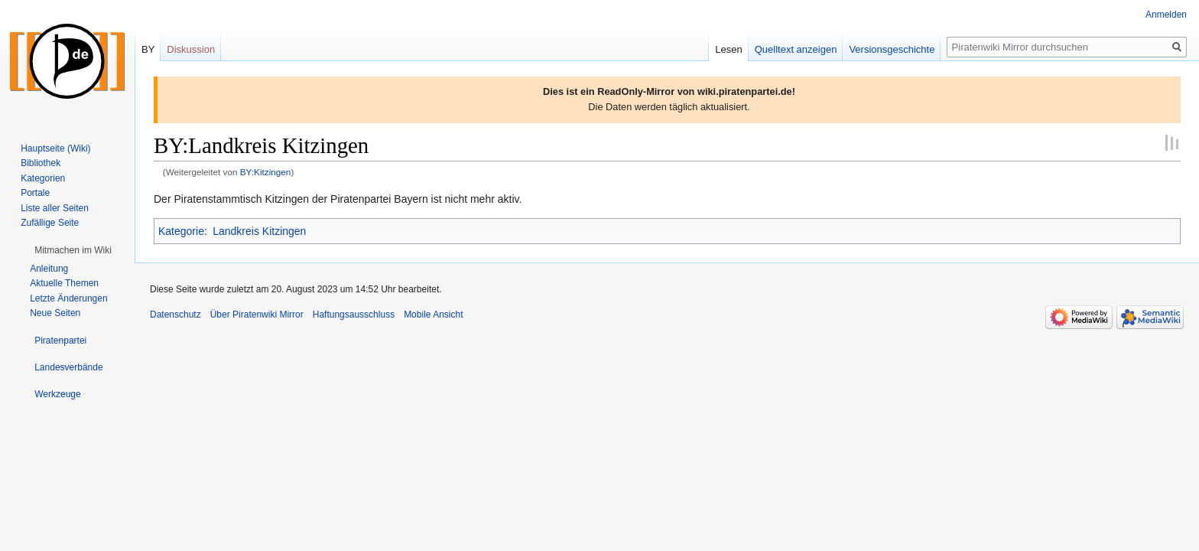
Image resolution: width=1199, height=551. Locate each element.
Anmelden (1166, 14)
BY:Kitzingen (265, 172)
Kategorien (43, 178)
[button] (73, 250)
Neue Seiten (55, 313)
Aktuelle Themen (64, 283)
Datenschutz (175, 314)
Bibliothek (40, 163)
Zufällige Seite (50, 222)
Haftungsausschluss (354, 314)
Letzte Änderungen (68, 298)
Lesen (728, 49)
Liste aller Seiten (55, 208)
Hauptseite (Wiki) (55, 148)
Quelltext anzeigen (796, 49)
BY (147, 49)
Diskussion (191, 49)
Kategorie (181, 231)
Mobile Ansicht (433, 314)
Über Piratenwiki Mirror (257, 314)
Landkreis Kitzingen (259, 231)
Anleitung (49, 268)
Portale (35, 192)
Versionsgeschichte (891, 49)
